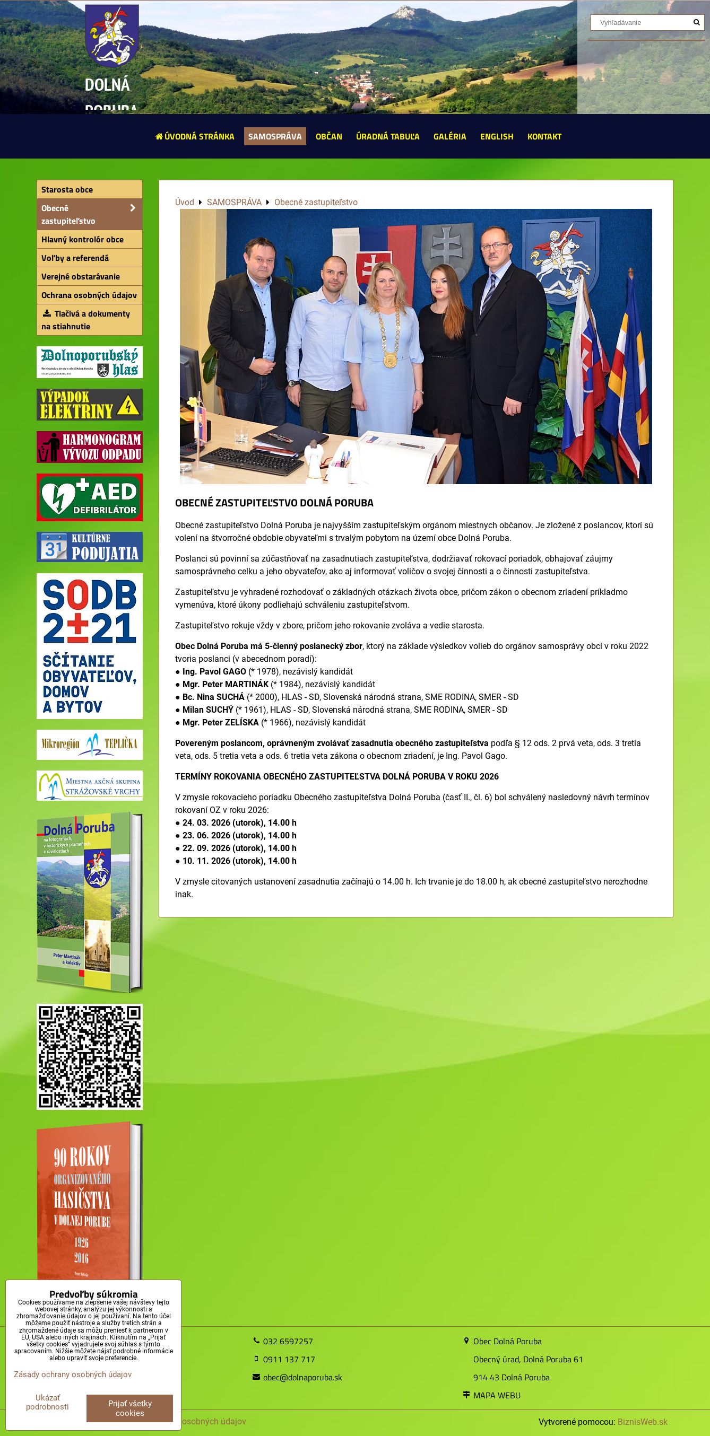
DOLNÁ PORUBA (111, 97)
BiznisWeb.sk (643, 1422)
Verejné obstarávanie (80, 276)
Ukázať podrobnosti (47, 1402)
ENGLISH (497, 136)
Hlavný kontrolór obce (82, 239)
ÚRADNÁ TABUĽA (388, 136)
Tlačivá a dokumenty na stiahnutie (85, 319)
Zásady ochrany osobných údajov (182, 1421)
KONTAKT (544, 136)
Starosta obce (67, 189)
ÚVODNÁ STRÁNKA (194, 136)
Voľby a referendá (75, 257)
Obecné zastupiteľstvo (91, 214)
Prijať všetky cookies (130, 1408)
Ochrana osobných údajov (89, 294)
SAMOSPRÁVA (275, 136)
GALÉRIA (450, 136)
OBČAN (329, 136)
